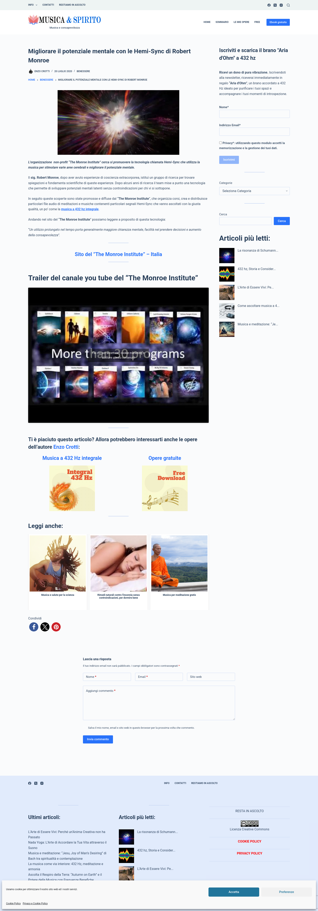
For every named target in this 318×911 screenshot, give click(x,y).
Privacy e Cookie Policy (35, 903)
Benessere (83, 71)
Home (207, 22)
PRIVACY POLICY (249, 853)
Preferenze (286, 892)
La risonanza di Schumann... (258, 250)
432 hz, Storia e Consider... (257, 269)
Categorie (225, 183)
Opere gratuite (164, 458)
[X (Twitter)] (275, 5)
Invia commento (98, 739)
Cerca (223, 214)
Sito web (196, 677)
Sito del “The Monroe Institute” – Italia (118, 254)
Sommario (222, 22)
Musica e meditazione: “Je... (258, 324)
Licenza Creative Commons (249, 825)
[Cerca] (288, 5)
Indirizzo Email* (254, 128)
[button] (33, 626)
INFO (33, 5)
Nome (91, 676)
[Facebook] (269, 5)
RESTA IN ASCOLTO (249, 811)
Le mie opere (241, 22)
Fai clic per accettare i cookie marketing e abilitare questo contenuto (118, 355)
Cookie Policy (13, 903)
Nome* (254, 110)
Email (143, 676)
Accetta (234, 892)
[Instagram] (281, 5)
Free (257, 22)
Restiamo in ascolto (72, 4)
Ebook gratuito (278, 22)
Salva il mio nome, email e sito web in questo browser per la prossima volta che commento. (141, 727)
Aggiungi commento (100, 690)
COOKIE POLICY (249, 841)
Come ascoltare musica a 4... (258, 306)
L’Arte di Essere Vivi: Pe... (256, 287)
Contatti (48, 4)
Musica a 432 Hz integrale (72, 458)
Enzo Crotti (65, 447)
